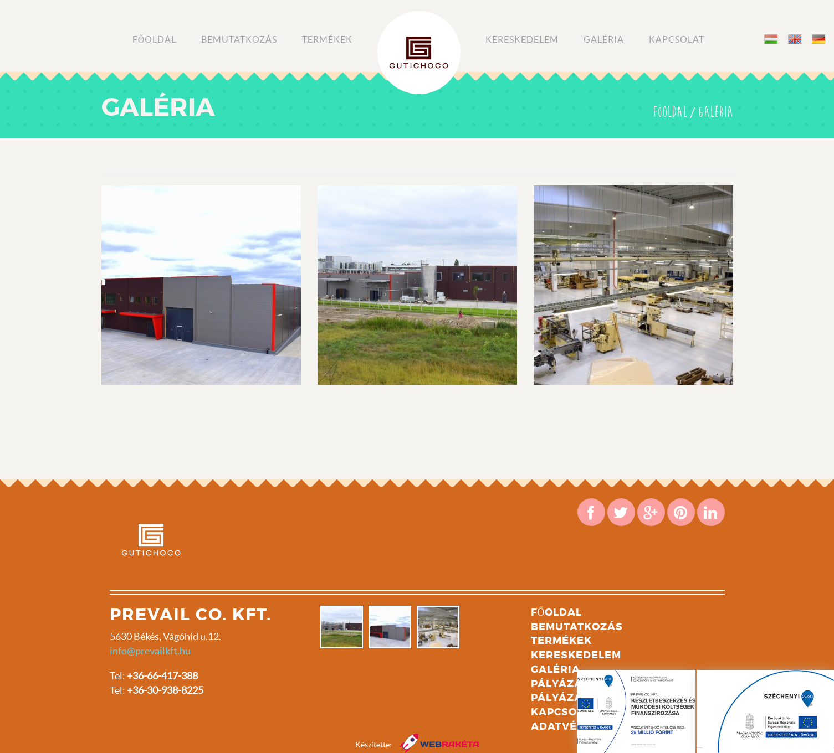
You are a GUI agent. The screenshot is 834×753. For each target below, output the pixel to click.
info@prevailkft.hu (150, 651)
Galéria (604, 39)
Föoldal (670, 112)
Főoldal (154, 39)
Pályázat (560, 683)
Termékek (327, 39)
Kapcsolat (676, 39)
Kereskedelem (522, 39)
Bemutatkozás (239, 39)
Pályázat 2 (564, 697)
